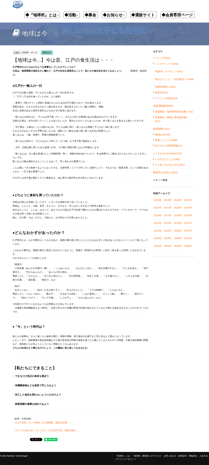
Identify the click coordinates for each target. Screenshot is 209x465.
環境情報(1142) (161, 128)
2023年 (188, 200)
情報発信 (193, 456)
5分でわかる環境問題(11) (168, 145)
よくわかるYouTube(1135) (167, 153)
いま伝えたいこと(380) (167, 159)
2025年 (168, 200)
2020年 (178, 207)
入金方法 (203, 456)
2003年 (188, 238)
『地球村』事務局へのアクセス (146, 456)
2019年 (188, 207)
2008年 (178, 230)
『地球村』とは (122, 456)
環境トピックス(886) (166, 140)
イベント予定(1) (161, 58)
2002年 (158, 246)
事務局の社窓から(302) (165, 172)
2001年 (168, 246)
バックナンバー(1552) (167, 63)
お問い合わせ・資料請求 (175, 456)
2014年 (158, 223)
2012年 (178, 223)
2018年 (158, 215)
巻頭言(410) (161, 92)
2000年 (178, 246)
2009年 (168, 230)
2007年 (188, 230)
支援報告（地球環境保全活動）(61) (174, 111)
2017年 (168, 215)
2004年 (178, 238)
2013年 (168, 223)
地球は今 (47, 52)
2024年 (178, 200)
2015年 (188, 215)
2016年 (178, 215)
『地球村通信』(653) (164, 86)
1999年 (188, 246)
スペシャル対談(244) (166, 98)
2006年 (158, 238)
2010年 (158, 230)
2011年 (188, 223)
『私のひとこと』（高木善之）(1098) (173, 79)
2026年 (158, 200)
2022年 (158, 207)
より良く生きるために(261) (170, 164)
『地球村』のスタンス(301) (168, 71)
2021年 (168, 207)
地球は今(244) (162, 134)
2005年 (168, 238)
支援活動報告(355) (163, 105)
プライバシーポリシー (125, 459)
